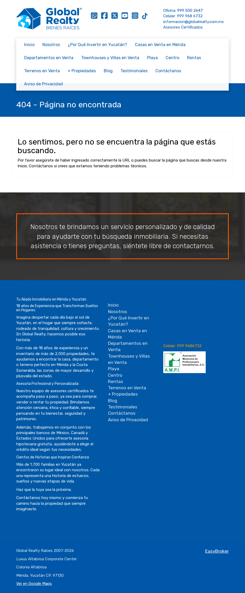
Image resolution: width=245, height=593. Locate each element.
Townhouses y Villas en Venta (110, 57)
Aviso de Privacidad (43, 83)
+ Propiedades (82, 70)
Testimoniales (134, 70)
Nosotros (51, 44)
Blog (108, 70)
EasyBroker (217, 551)
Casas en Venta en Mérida (160, 44)
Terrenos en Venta (42, 70)
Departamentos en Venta (48, 57)
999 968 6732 (190, 16)
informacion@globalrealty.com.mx (193, 21)
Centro (172, 57)
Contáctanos (168, 70)
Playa (152, 57)
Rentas (194, 57)
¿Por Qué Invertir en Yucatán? (97, 44)
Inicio (29, 44)
